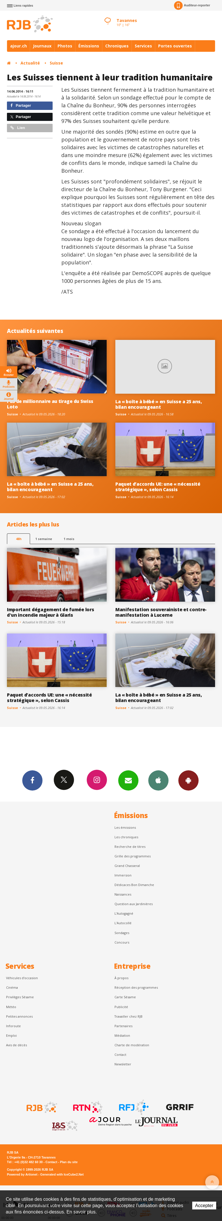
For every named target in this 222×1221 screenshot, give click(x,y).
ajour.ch (18, 46)
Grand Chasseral (127, 866)
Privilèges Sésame (20, 997)
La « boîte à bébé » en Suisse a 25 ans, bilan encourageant (158, 404)
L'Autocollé (123, 923)
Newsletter (122, 1064)
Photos (65, 46)
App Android (188, 780)
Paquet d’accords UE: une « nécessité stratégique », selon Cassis (157, 487)
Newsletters (128, 780)
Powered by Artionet (22, 1174)
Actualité (30, 63)
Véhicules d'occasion (22, 978)
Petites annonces (19, 1016)
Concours (121, 942)
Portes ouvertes (175, 46)
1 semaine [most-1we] (43, 539)
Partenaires (123, 1026)
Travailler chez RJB (128, 1016)
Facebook (32, 780)
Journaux (42, 46)
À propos (121, 978)
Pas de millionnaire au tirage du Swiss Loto (50, 404)
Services (143, 46)
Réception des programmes (136, 987)
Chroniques (117, 46)
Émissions (88, 46)
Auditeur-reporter (192, 5)
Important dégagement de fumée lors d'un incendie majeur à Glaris (50, 612)
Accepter (204, 1205)
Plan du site (68, 1162)
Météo (11, 1007)
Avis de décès (16, 1045)
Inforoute (13, 1026)
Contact (120, 1054)
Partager (20, 105)
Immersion (123, 875)
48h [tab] (18, 539)
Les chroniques (126, 837)
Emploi (11, 1035)
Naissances (122, 894)
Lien (17, 128)
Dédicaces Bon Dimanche (134, 885)
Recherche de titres (129, 846)
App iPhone (158, 780)
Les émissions (125, 827)
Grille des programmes (132, 856)
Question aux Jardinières (133, 904)
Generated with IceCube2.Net (62, 1174)
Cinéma (12, 987)
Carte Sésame (125, 997)
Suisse (56, 63)
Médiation (122, 1035)
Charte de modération (131, 1045)
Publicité (121, 1007)
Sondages (121, 933)
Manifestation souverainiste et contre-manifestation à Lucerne (161, 612)
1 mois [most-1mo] (69, 539)
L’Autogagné (123, 913)
